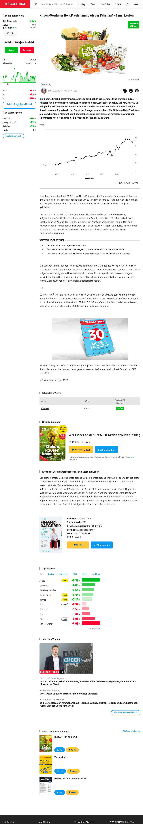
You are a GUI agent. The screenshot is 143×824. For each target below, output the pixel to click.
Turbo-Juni (60, 757)
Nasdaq (51, 573)
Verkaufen (27, 50)
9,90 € (59, 792)
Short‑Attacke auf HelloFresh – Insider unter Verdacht (68, 693)
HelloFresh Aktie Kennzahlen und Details (19, 105)
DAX (41, 573)
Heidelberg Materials (47, 590)
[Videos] (118, 4)
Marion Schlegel (71, 91)
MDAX (75, 573)
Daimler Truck (45, 595)
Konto (132, 457)
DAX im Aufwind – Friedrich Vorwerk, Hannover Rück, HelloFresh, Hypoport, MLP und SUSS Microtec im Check (87, 683)
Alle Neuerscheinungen (131, 731)
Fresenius (43, 609)
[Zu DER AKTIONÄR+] (105, 4)
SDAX (84, 573)
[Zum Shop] (83, 4)
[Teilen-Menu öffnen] (125, 91)
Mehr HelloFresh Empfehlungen (125, 712)
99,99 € (60, 771)
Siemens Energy (46, 623)
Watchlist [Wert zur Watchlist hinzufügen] (10, 33)
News (65, 580)
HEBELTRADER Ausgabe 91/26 (70, 778)
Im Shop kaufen (106, 449)
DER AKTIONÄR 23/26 (66, 736)
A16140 (6, 25)
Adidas (42, 580)
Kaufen (11, 50)
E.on (41, 614)
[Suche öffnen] (36, 4)
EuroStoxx (96, 573)
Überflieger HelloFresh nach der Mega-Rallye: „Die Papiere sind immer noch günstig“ (86, 249)
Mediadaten (9, 822)
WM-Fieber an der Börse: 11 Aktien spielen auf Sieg (104, 435)
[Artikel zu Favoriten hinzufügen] (137, 90)
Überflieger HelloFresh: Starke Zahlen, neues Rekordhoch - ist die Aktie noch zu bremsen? (89, 253)
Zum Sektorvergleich (13, 135)
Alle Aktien (44, 822)
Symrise (42, 599)
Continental (44, 585)
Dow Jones (63, 573)
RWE (41, 619)
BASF (41, 604)
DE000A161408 (10, 27)
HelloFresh (46, 84)
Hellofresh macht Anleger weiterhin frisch (66, 245)
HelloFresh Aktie (10, 21)
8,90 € (59, 750)
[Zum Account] (93, 4)
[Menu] (135, 4)
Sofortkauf (81, 450)
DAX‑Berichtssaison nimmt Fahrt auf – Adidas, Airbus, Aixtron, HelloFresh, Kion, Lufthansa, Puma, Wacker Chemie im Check (88, 704)
